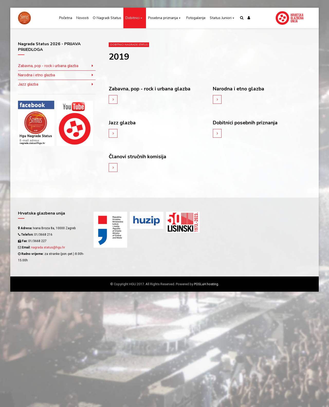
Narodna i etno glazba (239, 88)
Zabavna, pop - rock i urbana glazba (151, 88)
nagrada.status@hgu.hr (48, 247)
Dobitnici (132, 17)
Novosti (82, 17)
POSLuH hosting (206, 284)
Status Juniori (221, 17)
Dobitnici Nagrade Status (129, 45)
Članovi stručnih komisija (138, 156)
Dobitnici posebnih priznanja (246, 122)
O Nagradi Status (107, 17)
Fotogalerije (196, 17)
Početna (65, 17)
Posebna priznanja (163, 17)
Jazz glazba (122, 122)
